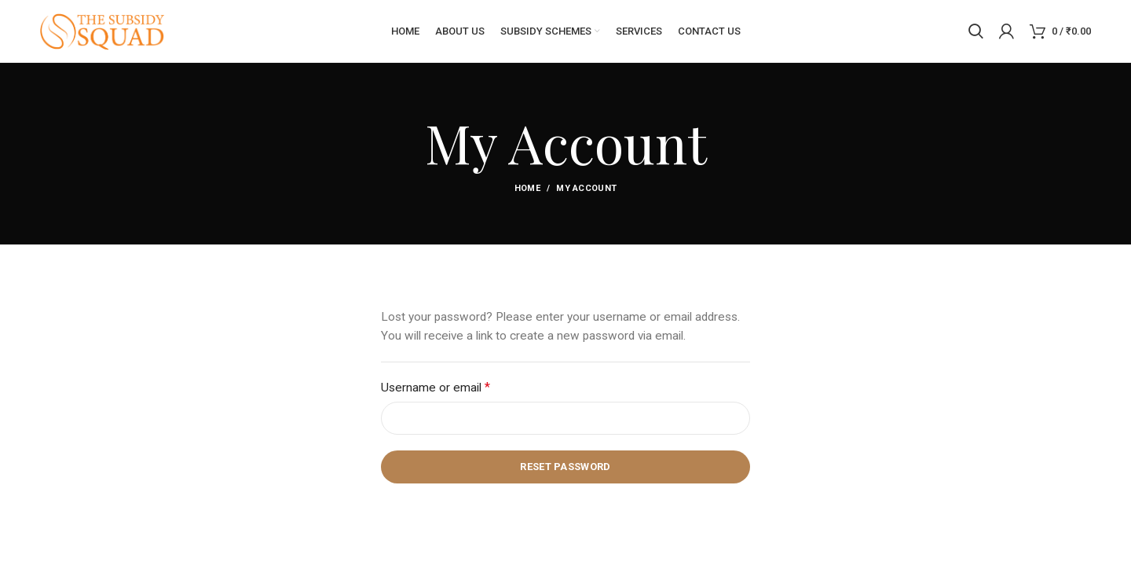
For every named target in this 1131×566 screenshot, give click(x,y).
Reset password (565, 467)
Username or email (458, 387)
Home (527, 189)
